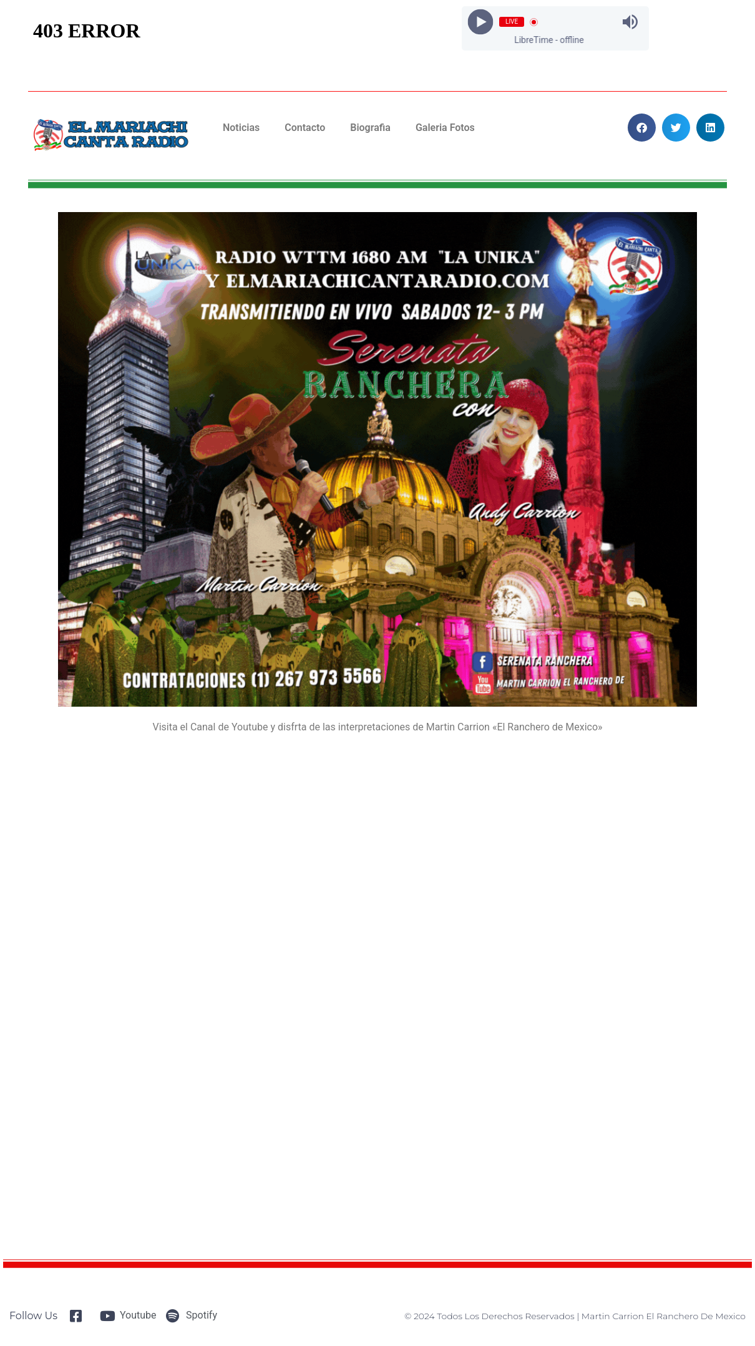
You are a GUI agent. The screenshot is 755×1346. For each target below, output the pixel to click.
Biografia (370, 127)
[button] (642, 128)
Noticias (241, 127)
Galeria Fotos (445, 127)
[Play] (481, 22)
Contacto (305, 127)
